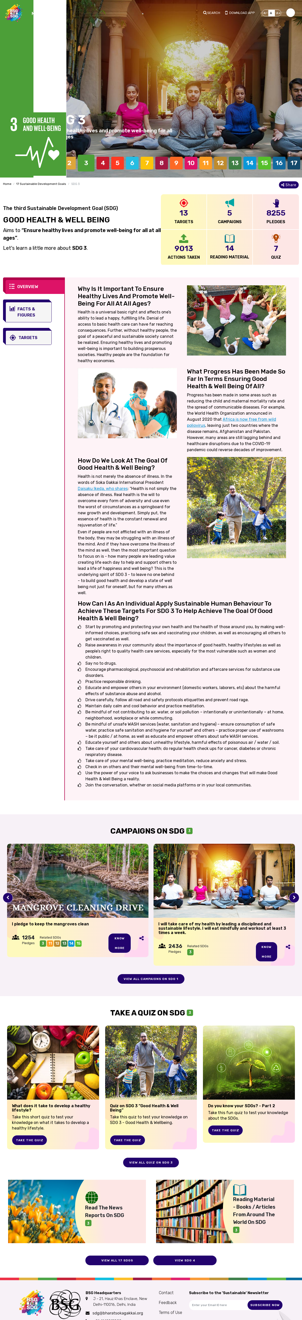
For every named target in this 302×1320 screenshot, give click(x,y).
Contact (166, 1292)
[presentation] (8, 898)
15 (264, 163)
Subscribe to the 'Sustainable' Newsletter (229, 1293)
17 (294, 163)
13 (235, 163)
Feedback (168, 1302)
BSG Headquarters (103, 1293)
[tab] (35, 287)
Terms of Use (170, 1312)
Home (7, 184)
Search (213, 13)
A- (265, 13)
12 (220, 163)
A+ (278, 13)
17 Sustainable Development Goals (41, 184)
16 (279, 163)
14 (250, 163)
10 (191, 163)
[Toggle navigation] (43, 13)
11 (206, 163)
